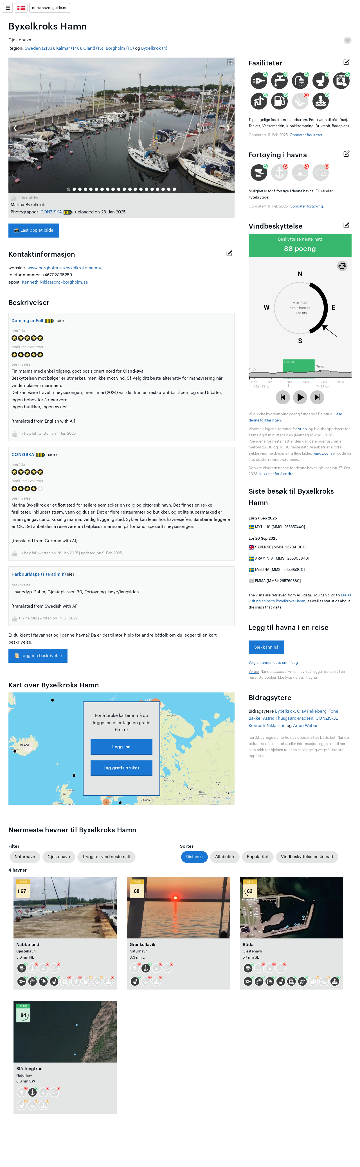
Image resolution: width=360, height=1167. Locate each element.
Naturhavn (25, 857)
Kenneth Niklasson (267, 726)
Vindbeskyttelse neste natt (307, 857)
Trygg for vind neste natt (106, 857)
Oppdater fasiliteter (306, 135)
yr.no (302, 429)
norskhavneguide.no (50, 8)
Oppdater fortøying (306, 206)
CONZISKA (51, 212)
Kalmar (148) (68, 48)
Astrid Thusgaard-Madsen (288, 718)
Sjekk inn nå (266, 647)
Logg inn (121, 747)
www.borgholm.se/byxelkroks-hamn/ (65, 268)
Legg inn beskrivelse (38, 656)
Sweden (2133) (39, 48)
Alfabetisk (225, 857)
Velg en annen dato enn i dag (273, 662)
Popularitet (258, 857)
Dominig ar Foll (27, 321)
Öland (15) (93, 48)
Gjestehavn (59, 857)
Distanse (194, 857)
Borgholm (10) (120, 48)
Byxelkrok (285, 711)
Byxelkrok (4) (154, 48)
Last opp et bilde (33, 230)
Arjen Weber (305, 726)
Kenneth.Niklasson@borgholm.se (55, 282)
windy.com (322, 453)
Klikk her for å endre (276, 474)
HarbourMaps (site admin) (39, 574)
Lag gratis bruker (122, 768)
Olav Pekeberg (312, 711)
